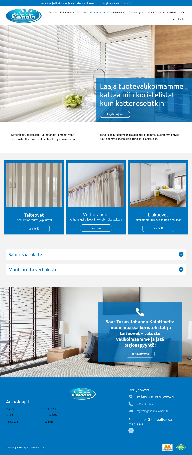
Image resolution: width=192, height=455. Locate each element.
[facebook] (131, 431)
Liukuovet (158, 214)
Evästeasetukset (35, 447)
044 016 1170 (145, 403)
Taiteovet (34, 215)
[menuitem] (52, 12)
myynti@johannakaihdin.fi (152, 411)
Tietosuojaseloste (15, 447)
